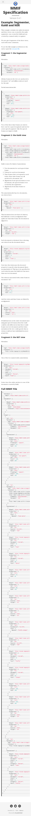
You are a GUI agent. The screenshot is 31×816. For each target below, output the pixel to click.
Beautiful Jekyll (18, 813)
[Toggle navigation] (3, 2)
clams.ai (21, 810)
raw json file (16, 49)
